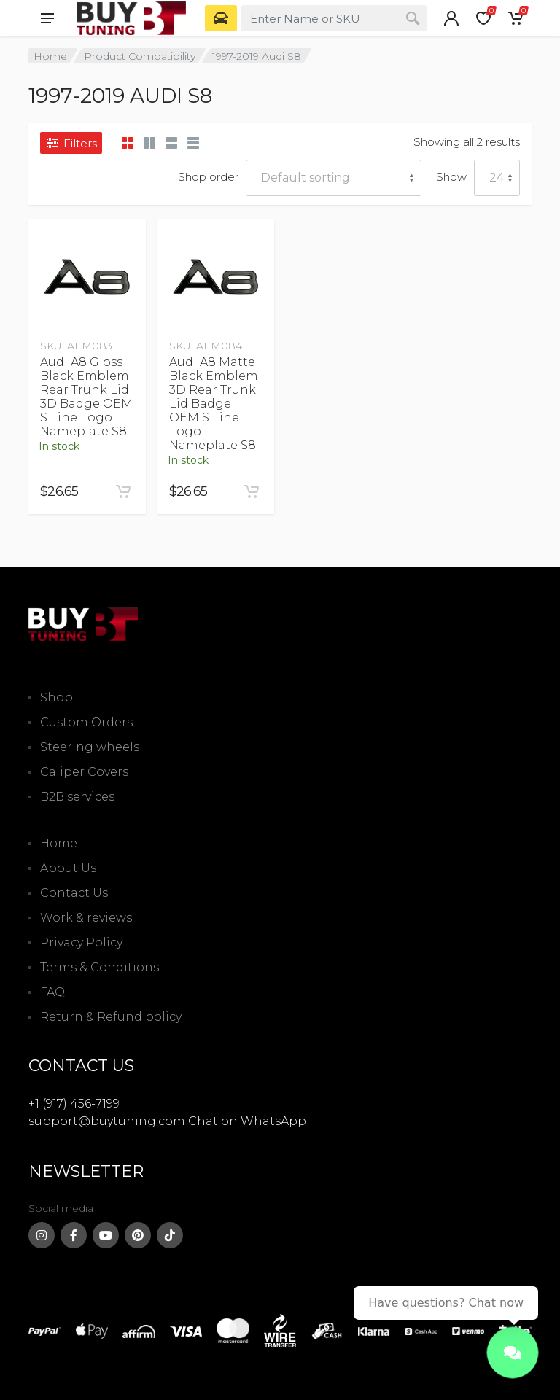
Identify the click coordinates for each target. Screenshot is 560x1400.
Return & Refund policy (111, 1017)
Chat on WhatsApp (247, 1121)
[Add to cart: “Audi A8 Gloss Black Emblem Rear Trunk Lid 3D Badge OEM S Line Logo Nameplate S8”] (123, 491)
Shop (56, 697)
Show (451, 177)
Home (50, 56)
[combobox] (334, 18)
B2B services (77, 797)
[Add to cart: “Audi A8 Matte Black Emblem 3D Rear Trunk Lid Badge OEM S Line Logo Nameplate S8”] (251, 491)
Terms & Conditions (99, 967)
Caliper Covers (84, 772)
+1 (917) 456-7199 (74, 1104)
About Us (68, 868)
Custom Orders (86, 722)
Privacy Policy (81, 942)
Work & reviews (86, 918)
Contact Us (74, 893)
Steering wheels (89, 747)
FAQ (52, 992)
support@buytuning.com (106, 1121)
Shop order (208, 177)
